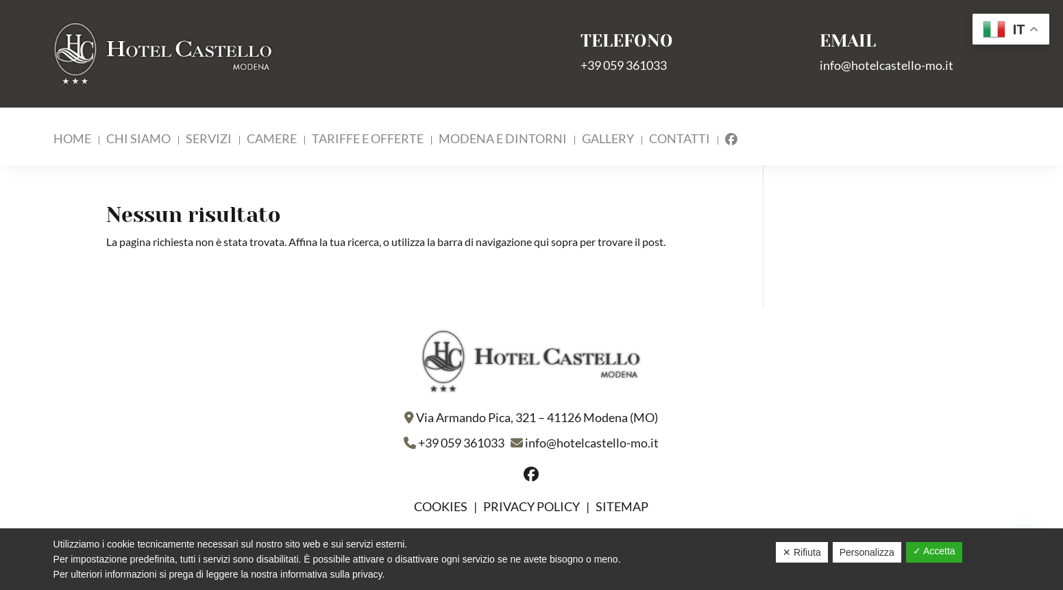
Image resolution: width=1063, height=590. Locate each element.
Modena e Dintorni (503, 140)
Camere (272, 140)
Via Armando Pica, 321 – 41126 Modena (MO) (537, 417)
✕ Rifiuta (802, 552)
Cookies (441, 506)
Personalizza (867, 552)
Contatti (679, 140)
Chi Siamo (138, 140)
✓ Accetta (934, 550)
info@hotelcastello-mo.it (886, 65)
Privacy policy (531, 506)
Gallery (608, 140)
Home (72, 140)
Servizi (209, 140)
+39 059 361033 (624, 65)
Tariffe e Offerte (368, 140)
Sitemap (622, 506)
